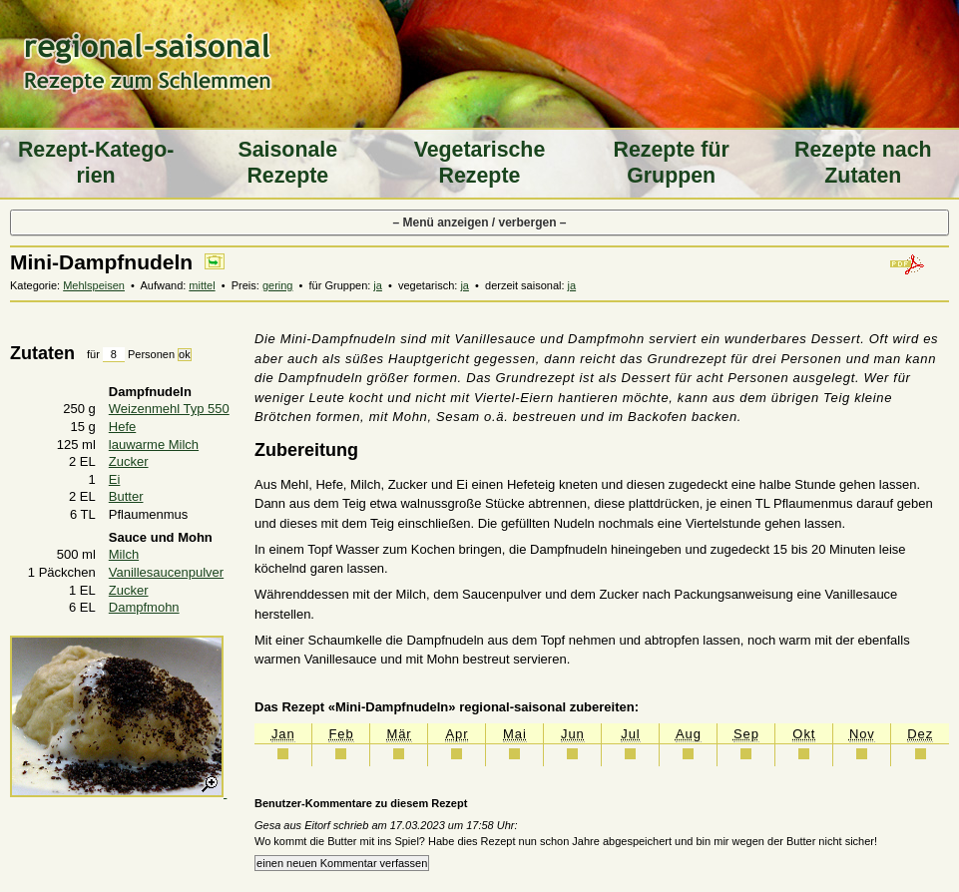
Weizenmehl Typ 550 (169, 408)
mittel (202, 285)
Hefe (122, 426)
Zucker (129, 461)
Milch (124, 554)
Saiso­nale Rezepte (287, 163)
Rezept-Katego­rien (96, 163)
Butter (126, 496)
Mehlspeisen (94, 285)
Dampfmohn (144, 607)
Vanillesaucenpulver (166, 572)
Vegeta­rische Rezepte (480, 163)
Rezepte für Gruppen (671, 163)
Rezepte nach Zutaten (863, 163)
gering (277, 285)
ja (377, 285)
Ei (115, 479)
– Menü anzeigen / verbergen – (479, 222)
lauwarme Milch (154, 444)
